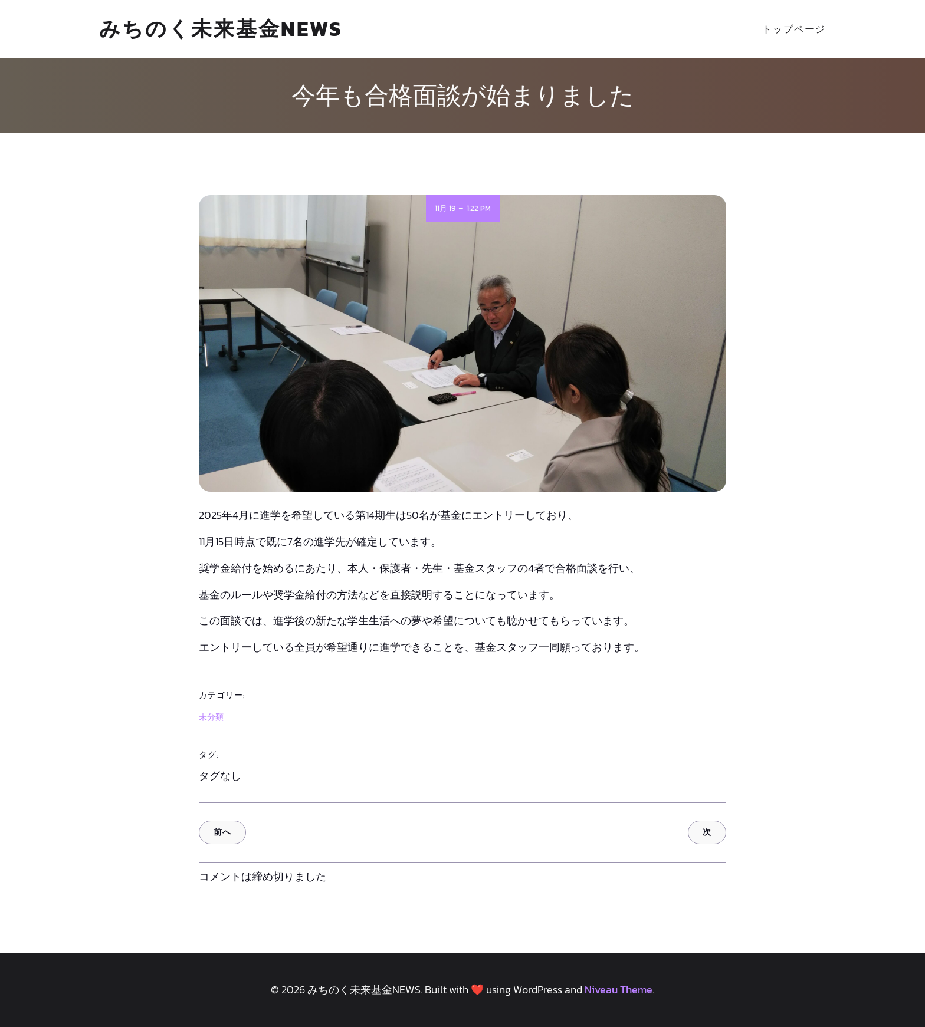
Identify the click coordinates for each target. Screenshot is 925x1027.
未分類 (211, 717)
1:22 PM (479, 208)
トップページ (794, 29)
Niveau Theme (618, 990)
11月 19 (445, 208)
